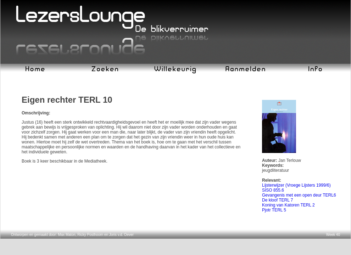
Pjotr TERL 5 (274, 210)
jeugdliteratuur (275, 170)
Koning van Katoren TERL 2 (288, 205)
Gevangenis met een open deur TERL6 (299, 195)
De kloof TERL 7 (277, 200)
